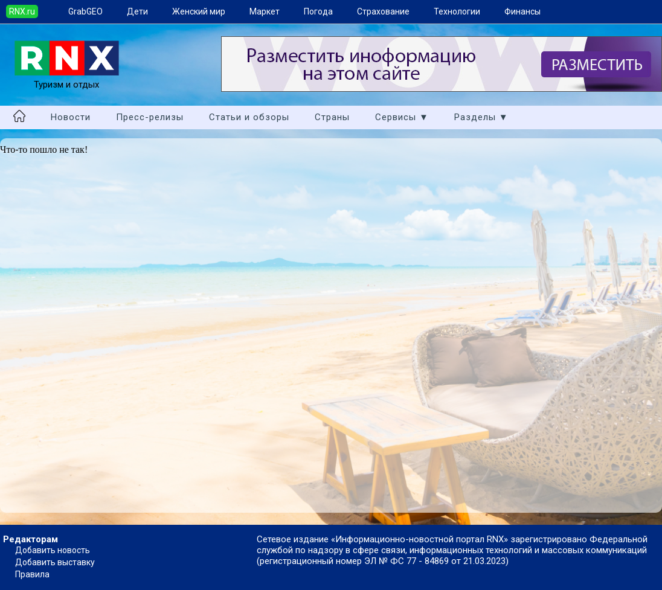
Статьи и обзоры (249, 117)
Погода (318, 11)
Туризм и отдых (66, 79)
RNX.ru (22, 11)
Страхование (383, 11)
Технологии (457, 11)
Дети (137, 11)
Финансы (522, 11)
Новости (71, 117)
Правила (32, 574)
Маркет (264, 11)
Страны (332, 117)
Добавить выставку (55, 562)
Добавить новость (52, 550)
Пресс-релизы (150, 117)
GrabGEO (85, 11)
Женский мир (198, 11)
